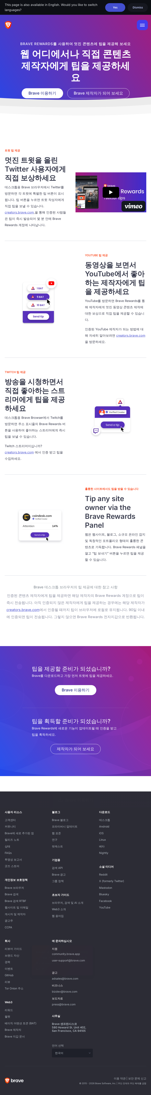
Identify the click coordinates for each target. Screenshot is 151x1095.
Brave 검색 (11, 894)
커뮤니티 (10, 826)
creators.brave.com (19, 212)
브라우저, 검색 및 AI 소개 (67, 902)
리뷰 (7, 982)
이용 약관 (120, 1078)
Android (104, 826)
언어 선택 (58, 1045)
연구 (54, 839)
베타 (102, 846)
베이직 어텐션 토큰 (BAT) (20, 1023)
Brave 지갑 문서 (15, 1036)
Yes (115, 7)
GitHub (9, 975)
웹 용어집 (58, 916)
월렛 (7, 1016)
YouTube (104, 907)
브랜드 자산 (12, 955)
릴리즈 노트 (12, 839)
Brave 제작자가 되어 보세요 (98, 93)
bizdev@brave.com (64, 991)
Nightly (103, 852)
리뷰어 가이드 (13, 948)
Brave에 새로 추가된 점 (19, 833)
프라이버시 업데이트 (64, 826)
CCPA (8, 927)
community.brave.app (66, 954)
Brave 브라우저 (14, 887)
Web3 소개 (59, 909)
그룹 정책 (58, 881)
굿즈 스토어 (12, 866)
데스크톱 (104, 820)
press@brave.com (64, 1004)
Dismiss (138, 7)
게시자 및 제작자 (15, 914)
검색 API (57, 867)
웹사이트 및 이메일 (16, 907)
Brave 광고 (59, 874)
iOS (101, 833)
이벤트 (9, 968)
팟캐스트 (57, 846)
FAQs (8, 852)
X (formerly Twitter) (111, 881)
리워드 (9, 1010)
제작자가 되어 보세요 (75, 749)
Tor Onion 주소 (14, 988)
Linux (102, 839)
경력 (7, 962)
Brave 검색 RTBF (15, 901)
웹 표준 (56, 833)
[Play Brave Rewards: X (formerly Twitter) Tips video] (111, 192)
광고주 (9, 920)
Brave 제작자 (13, 1029)
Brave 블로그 (60, 820)
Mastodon (105, 887)
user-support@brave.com (68, 960)
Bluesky (104, 894)
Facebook (105, 901)
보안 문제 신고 (137, 1078)
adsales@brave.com (72, 978)
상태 (7, 846)
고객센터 (10, 820)
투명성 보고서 (13, 859)
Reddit (103, 874)
